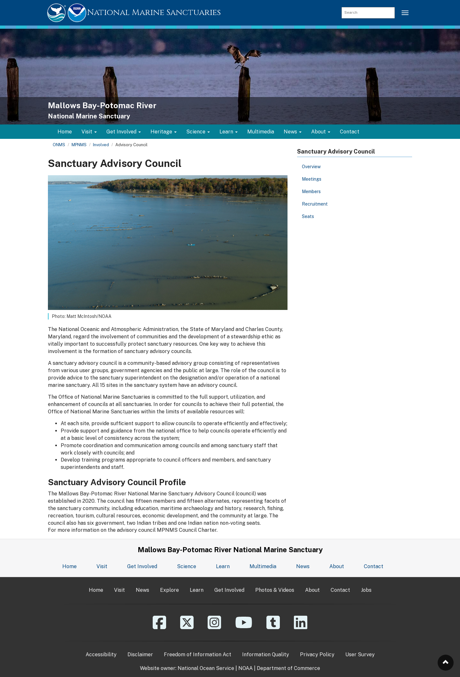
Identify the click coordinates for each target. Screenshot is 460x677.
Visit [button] (89, 132)
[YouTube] (244, 627)
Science (186, 566)
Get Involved (142, 566)
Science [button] (198, 132)
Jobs (366, 590)
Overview (311, 166)
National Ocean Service (206, 668)
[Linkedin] (300, 627)
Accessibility (101, 654)
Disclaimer (140, 654)
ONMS (59, 144)
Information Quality (265, 654)
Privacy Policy (317, 654)
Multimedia (260, 132)
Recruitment (315, 204)
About (336, 566)
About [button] (320, 132)
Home (64, 132)
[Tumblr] (273, 627)
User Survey (360, 654)
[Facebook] (159, 627)
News (303, 566)
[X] (187, 627)
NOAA (245, 668)
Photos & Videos (274, 590)
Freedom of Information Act (197, 654)
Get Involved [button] (123, 132)
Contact (349, 132)
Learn (223, 566)
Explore (169, 590)
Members (311, 191)
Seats (308, 216)
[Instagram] (214, 627)
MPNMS (79, 144)
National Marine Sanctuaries (154, 12)
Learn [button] (228, 132)
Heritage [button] (163, 132)
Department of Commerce (288, 668)
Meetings (311, 179)
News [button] (293, 132)
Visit (101, 566)
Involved (101, 144)
